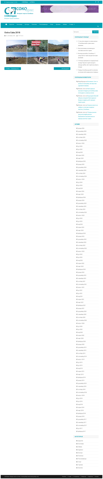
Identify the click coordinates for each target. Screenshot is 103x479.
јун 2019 (80, 365)
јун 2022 (80, 257)
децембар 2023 (82, 203)
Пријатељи (90, 476)
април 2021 (81, 299)
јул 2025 (80, 146)
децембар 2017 (82, 419)
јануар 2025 (81, 164)
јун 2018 (80, 401)
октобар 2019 (81, 353)
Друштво (11, 24)
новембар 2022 (82, 242)
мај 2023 (80, 224)
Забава (65, 24)
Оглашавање (76, 476)
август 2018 (81, 395)
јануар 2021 (81, 308)
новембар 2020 (82, 314)
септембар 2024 (82, 176)
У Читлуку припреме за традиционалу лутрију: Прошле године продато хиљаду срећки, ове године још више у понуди (88, 64)
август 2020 (81, 323)
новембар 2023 (82, 206)
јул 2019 (80, 362)
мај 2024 (80, 188)
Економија (19, 24)
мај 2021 (80, 296)
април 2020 (81, 335)
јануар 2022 (81, 272)
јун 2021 (80, 293)
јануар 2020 (81, 344)
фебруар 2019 (82, 377)
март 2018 (81, 410)
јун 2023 (80, 221)
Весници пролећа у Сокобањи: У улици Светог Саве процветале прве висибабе (88, 55)
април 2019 (81, 371)
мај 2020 (80, 332)
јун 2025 (80, 149)
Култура (27, 24)
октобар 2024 (81, 173)
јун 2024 (80, 185)
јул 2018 (80, 398)
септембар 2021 (82, 284)
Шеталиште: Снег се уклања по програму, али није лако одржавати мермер (88, 83)
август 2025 (81, 143)
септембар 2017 (82, 425)
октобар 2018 (81, 389)
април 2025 (81, 155)
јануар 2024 (81, 200)
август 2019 (81, 359)
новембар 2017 (82, 422)
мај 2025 (80, 152)
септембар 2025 (82, 140)
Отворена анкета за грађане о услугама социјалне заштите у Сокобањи (88, 107)
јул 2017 (80, 428)
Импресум (83, 476)
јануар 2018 (81, 416)
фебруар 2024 (82, 197)
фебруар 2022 (82, 269)
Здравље (80, 449)
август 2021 (81, 287)
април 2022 (81, 263)
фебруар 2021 (82, 305)
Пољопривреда (43, 24)
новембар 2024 (82, 170)
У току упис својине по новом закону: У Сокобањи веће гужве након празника (88, 43)
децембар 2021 (82, 275)
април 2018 (81, 407)
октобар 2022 (81, 245)
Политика (34, 24)
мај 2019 (80, 368)
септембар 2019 (82, 356)
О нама (71, 24)
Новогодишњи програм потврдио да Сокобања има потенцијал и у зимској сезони (88, 91)
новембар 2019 (82, 350)
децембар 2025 (82, 131)
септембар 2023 (82, 212)
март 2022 (81, 266)
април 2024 (81, 191)
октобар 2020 (81, 317)
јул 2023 (80, 218)
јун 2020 (80, 329)
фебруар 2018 (82, 413)
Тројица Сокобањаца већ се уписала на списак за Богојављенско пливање (88, 71)
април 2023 (81, 227)
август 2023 (81, 215)
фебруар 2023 (82, 233)
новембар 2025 (82, 134)
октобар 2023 (81, 209)
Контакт (97, 476)
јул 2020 (80, 326)
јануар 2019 (81, 380)
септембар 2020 (82, 320)
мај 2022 (80, 260)
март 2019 (81, 374)
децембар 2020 (82, 311)
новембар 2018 (82, 386)
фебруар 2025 (82, 161)
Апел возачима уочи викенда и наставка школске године (86, 49)
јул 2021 (80, 290)
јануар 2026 (81, 128)
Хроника (58, 24)
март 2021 (81, 302)
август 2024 (81, 179)
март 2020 (81, 338)
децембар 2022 (82, 239)
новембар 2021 (82, 278)
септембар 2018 (82, 392)
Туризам (80, 464)
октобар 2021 (81, 281)
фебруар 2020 (82, 341)
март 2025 (81, 158)
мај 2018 (80, 404)
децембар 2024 (82, 167)
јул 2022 (80, 254)
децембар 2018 (82, 383)
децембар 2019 (82, 347)
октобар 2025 (81, 137)
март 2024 (81, 194)
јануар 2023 (81, 236)
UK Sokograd (65, 68)
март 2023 (81, 230)
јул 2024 (80, 182)
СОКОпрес (10, 15)
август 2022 (81, 251)
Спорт (51, 24)
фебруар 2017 (82, 431)
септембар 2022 (82, 248)
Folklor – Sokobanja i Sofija (13, 68)
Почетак (64, 476)
